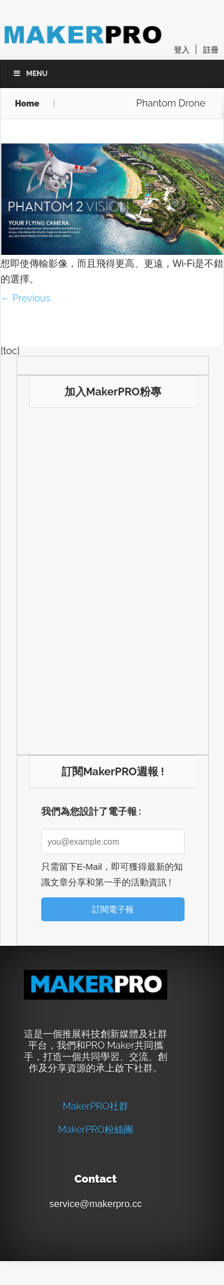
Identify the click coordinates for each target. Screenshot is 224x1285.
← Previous (25, 298)
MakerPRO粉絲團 (95, 1129)
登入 (181, 49)
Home (27, 103)
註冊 (211, 49)
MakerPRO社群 (95, 1106)
